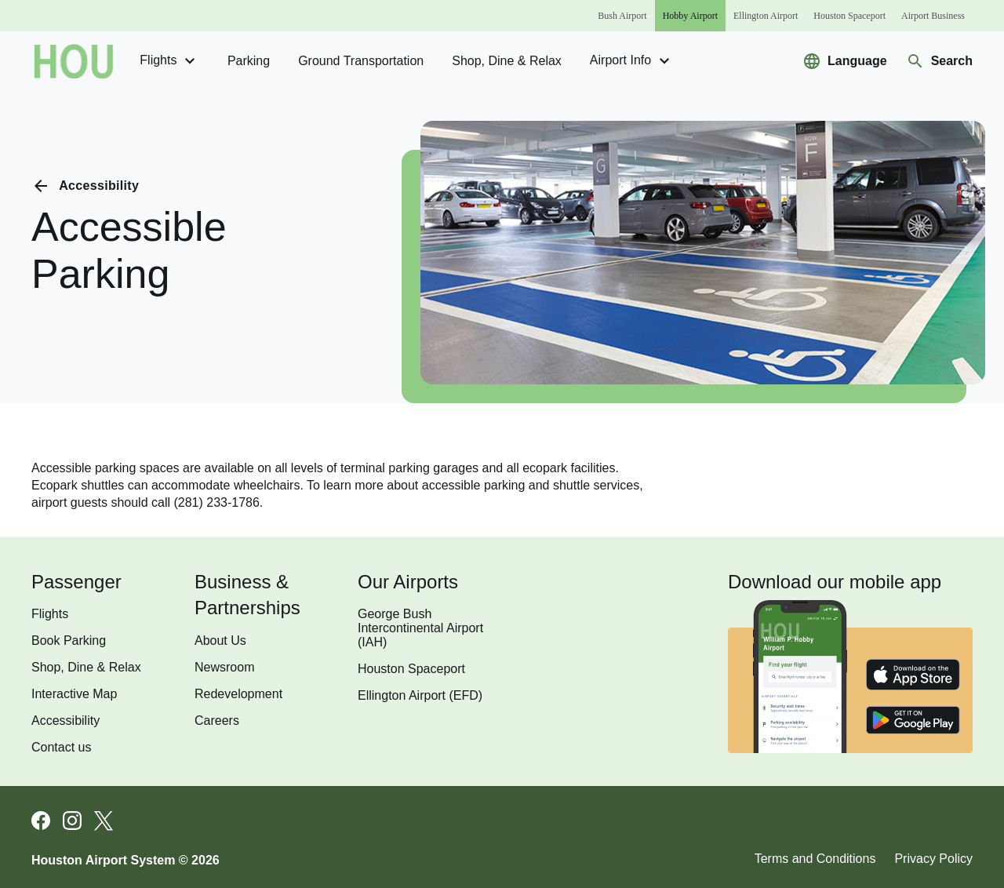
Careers (217, 720)
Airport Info (632, 61)
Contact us (61, 747)
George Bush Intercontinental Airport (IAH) (420, 628)
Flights (169, 61)
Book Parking (68, 640)
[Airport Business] (933, 15)
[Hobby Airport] (690, 15)
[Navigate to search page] (939, 61)
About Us (220, 640)
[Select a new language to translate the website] (844, 61)
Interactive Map (74, 694)
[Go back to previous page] (85, 186)
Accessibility (65, 720)
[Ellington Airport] (766, 15)
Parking (248, 60)
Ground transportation (361, 60)
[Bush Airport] (622, 15)
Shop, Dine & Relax (507, 60)
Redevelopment (238, 694)
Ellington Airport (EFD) (420, 695)
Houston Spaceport (411, 668)
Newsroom (224, 667)
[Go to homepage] (73, 61)
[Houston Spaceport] (849, 15)
